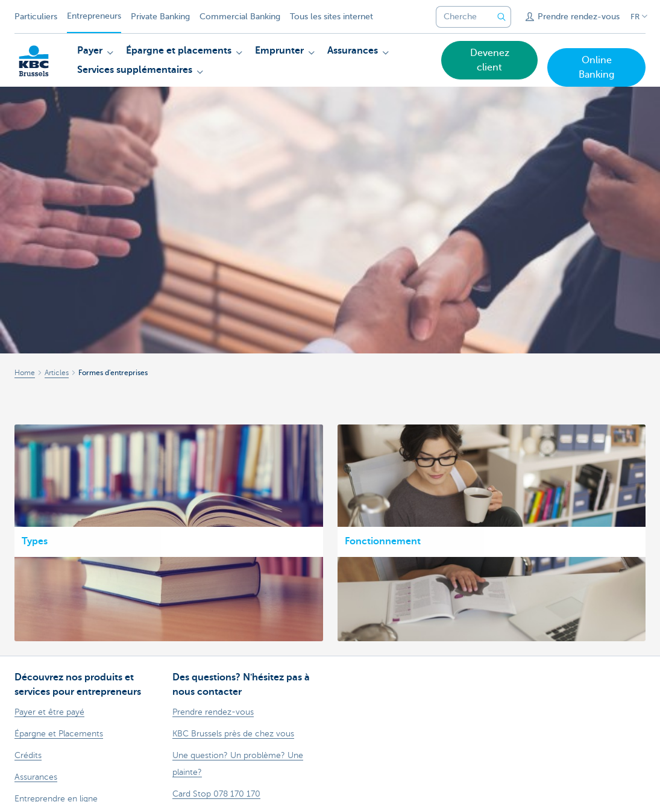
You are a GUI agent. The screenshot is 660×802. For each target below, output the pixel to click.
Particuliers (35, 16)
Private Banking (160, 16)
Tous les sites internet (331, 16)
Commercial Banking (240, 16)
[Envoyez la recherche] (501, 17)
